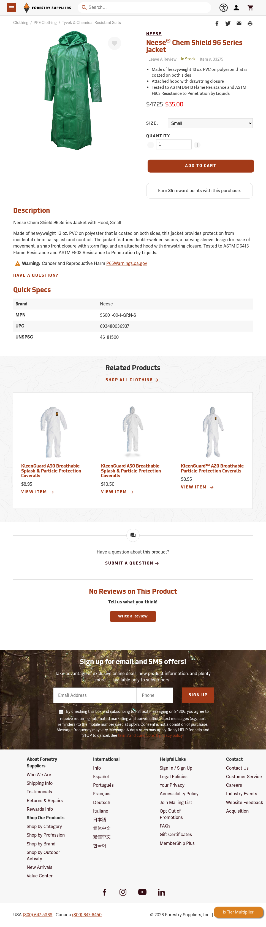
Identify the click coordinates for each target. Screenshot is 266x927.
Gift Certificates (176, 834)
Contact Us (237, 768)
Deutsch (101, 802)
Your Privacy (172, 785)
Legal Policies (174, 777)
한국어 (99, 845)
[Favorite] (114, 43)
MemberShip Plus (177, 843)
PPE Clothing (45, 22)
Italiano (100, 811)
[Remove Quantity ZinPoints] (150, 145)
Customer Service (244, 777)
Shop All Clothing (132, 380)
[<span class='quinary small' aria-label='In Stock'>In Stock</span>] (188, 59)
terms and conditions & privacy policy (150, 735)
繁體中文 (102, 837)
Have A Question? (36, 276)
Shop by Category (44, 826)
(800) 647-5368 (37, 915)
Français (101, 794)
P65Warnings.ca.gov (126, 263)
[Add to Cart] (201, 166)
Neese (154, 34)
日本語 (99, 820)
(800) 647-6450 (87, 915)
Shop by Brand (41, 844)
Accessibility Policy (179, 794)
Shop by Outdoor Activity (43, 856)
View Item (38, 492)
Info (97, 768)
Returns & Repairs (45, 801)
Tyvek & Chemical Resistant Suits (91, 22)
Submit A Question (132, 563)
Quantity (158, 136)
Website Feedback (244, 802)
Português (103, 785)
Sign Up (198, 695)
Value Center (40, 876)
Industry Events (241, 794)
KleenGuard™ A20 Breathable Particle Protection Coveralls (212, 469)
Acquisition (237, 811)
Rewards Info (40, 809)
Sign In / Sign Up (176, 768)
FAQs (165, 826)
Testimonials (39, 792)
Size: (152, 124)
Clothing (20, 22)
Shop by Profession (46, 835)
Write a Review (133, 616)
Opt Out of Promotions (171, 814)
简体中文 (102, 828)
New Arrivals (39, 867)
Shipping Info (40, 783)
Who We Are (39, 775)
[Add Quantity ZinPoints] (197, 145)
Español (101, 777)
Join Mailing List (176, 802)
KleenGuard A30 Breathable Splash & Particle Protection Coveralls (51, 471)
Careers (234, 785)
